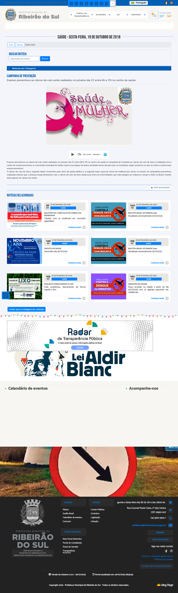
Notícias (20, 44)
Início (11, 44)
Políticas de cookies (163, 559)
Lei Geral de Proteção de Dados (156, 566)
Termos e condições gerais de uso (157, 556)
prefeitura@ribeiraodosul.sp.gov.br (149, 525)
